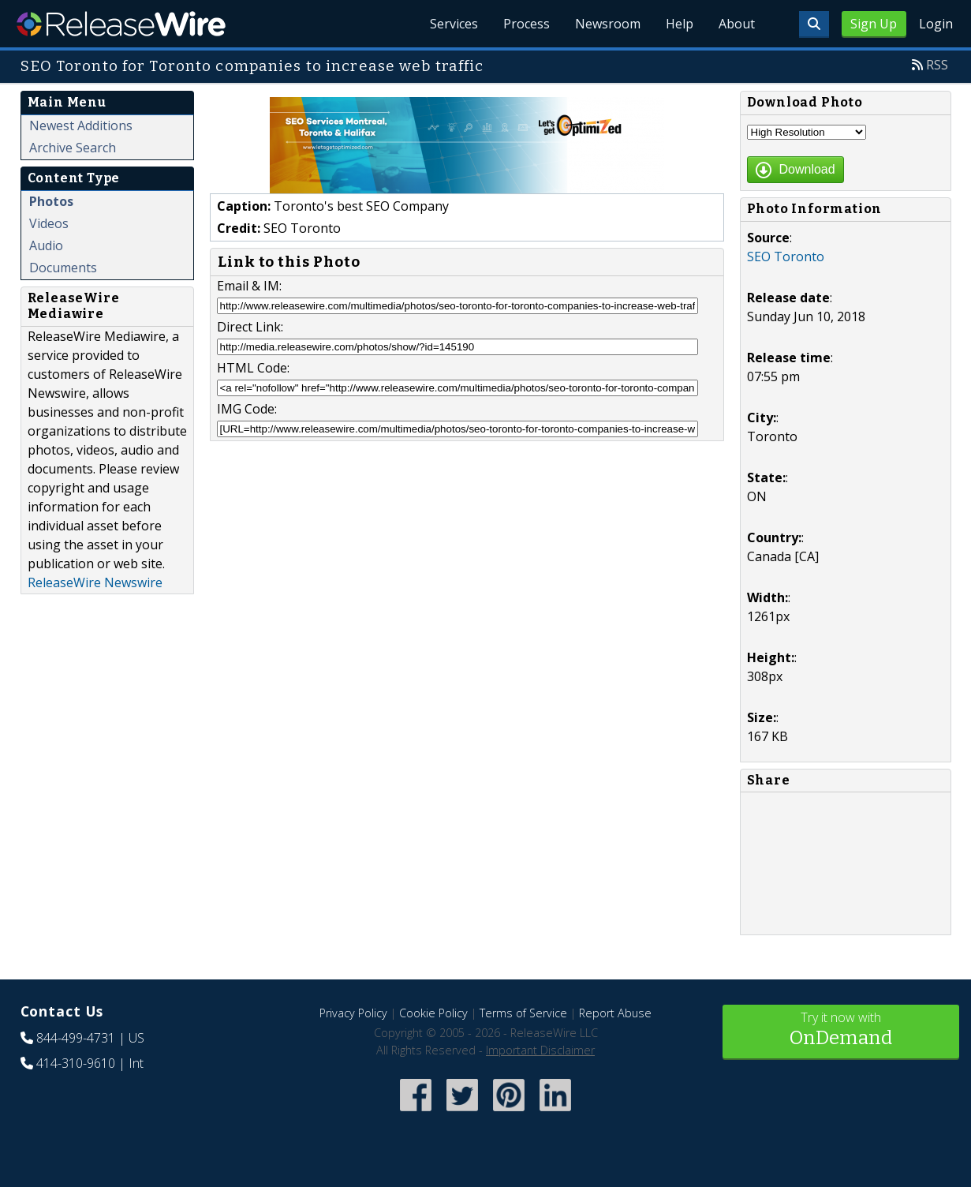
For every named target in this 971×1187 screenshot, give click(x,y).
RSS (937, 64)
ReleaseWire (121, 23)
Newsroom (607, 23)
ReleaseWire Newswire (95, 582)
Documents (63, 267)
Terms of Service (523, 1012)
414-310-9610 (75, 1063)
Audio (46, 245)
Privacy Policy (353, 1012)
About (737, 23)
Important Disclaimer (540, 1050)
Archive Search (72, 147)
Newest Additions (81, 125)
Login (936, 23)
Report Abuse (615, 1012)
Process (526, 23)
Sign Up (873, 23)
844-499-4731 (75, 1038)
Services (454, 23)
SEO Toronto (785, 256)
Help (679, 23)
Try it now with (841, 1030)
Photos (51, 201)
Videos (49, 223)
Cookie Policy (433, 1012)
